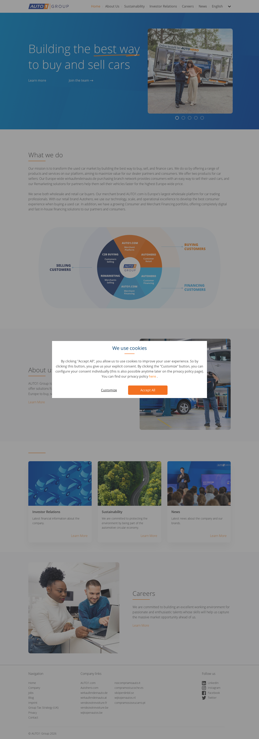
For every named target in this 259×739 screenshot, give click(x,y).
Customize (109, 390)
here (153, 376)
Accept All (147, 390)
